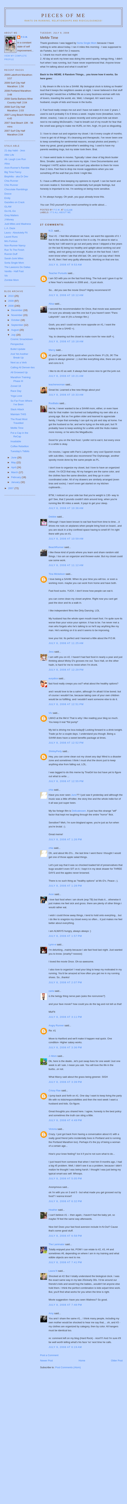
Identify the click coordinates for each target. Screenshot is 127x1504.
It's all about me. (61, 212)
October (16, 320)
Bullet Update (17, 349)
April (14, 467)
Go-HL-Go (10, 211)
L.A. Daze (9, 228)
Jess (51, 651)
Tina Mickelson (57, 574)
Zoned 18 (15, 386)
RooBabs (54, 403)
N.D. (51, 230)
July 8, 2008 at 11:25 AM (66, 643)
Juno (74, 794)
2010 (11, 296)
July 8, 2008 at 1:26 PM (65, 839)
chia (51, 789)
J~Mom (53, 1056)
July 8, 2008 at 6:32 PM (65, 1201)
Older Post (117, 1360)
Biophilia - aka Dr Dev (16, 176)
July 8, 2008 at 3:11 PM (65, 1016)
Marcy (52, 350)
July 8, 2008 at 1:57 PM (65, 936)
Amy (51, 1313)
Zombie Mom (11, 280)
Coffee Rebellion (19, 446)
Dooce (8, 193)
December (17, 310)
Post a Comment (49, 1355)
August (15, 329)
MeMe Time (16, 427)
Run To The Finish (14, 249)
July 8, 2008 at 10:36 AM (66, 508)
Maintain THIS (18, 414)
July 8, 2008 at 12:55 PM (66, 781)
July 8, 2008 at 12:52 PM (66, 742)
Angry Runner (56, 1025)
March (15, 472)
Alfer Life (9, 154)
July (13, 334)
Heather (53, 1209)
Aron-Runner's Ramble (16, 167)
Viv (50, 713)
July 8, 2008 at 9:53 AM (65, 264)
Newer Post (46, 1360)
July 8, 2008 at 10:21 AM (66, 376)
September (17, 325)
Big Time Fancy (12, 172)
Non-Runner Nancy (14, 245)
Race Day (15, 391)
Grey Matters (11, 215)
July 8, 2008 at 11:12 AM (66, 565)
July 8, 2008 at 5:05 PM (65, 1178)
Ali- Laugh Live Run (15, 159)
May (13, 462)
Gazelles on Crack (14, 202)
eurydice (53, 678)
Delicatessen (79, 810)
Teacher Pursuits (58, 273)
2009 (11, 300)
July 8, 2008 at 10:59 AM (66, 538)
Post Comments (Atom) (68, 1367)
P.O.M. (24, 37)
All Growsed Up (18, 372)
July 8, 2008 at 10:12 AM (66, 295)
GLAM (7, 206)
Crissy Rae (55, 1090)
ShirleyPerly (55, 751)
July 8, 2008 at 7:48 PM (65, 1304)
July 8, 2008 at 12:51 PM (66, 704)
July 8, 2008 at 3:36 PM (65, 1047)
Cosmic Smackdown (21, 339)
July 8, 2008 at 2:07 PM (65, 982)
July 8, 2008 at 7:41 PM (65, 1262)
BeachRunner (56, 547)
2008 (11, 305)
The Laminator (57, 1244)
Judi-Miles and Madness (17, 223)
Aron (51, 894)
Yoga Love (16, 395)
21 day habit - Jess (14, 150)
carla (51, 991)
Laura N (53, 1270)
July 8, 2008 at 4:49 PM (65, 1120)
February (16, 477)
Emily (7, 198)
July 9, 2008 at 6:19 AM (65, 1347)
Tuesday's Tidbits (19, 451)
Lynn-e (52, 944)
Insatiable (15, 441)
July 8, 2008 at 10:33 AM (66, 394)
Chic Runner (11, 185)
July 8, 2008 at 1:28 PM (65, 885)
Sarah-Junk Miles (13, 258)
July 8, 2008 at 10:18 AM (66, 341)
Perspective (16, 344)
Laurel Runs (11, 236)
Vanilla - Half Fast (14, 271)
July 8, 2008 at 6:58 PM (65, 1235)
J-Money (9, 219)
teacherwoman (57, 384)
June (14, 457)
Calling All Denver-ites (22, 367)
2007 (11, 488)
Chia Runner (11, 180)
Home (82, 1360)
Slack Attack (17, 409)
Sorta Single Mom (86, 43)
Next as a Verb (18, 362)
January (16, 482)
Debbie (52, 516)
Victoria (53, 1129)
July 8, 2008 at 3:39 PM (65, 1082)
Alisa (51, 303)
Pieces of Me (63, 15)
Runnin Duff (10, 254)
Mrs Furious (10, 241)
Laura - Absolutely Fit (15, 232)
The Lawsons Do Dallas (17, 267)
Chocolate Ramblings (16, 189)
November (17, 315)
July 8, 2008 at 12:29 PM (66, 669)
